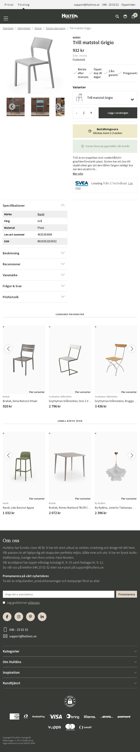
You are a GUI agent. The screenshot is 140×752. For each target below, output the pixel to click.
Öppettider (128, 4)
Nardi (76, 37)
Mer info (78, 173)
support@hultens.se (87, 4)
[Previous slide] (12, 106)
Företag (24, 4)
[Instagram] (18, 616)
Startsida (8, 28)
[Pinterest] (30, 616)
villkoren (34, 602)
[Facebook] (7, 616)
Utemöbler (23, 28)
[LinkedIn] (42, 616)
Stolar (38, 28)
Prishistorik (79, 59)
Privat (9, 4)
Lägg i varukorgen (118, 112)
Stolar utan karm (55, 28)
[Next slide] (58, 106)
